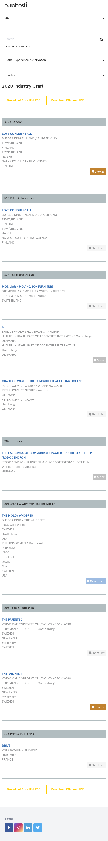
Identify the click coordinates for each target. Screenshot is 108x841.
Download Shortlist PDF (23, 100)
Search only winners (16, 46)
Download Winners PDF (67, 100)
